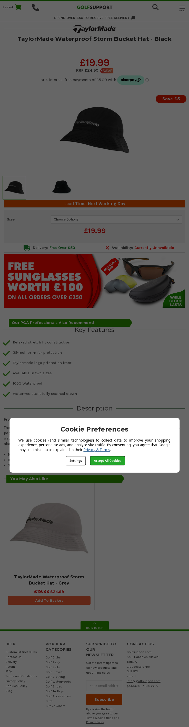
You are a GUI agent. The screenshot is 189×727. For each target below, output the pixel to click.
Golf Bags (53, 662)
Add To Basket (49, 600)
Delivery (11, 662)
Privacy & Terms (96, 449)
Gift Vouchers (55, 706)
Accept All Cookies (107, 460)
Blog (9, 691)
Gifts (49, 701)
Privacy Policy (15, 681)
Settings (75, 460)
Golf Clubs (53, 657)
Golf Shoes (54, 686)
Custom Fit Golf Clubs (21, 652)
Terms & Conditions (99, 718)
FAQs (9, 671)
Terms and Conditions (21, 676)
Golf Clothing (55, 676)
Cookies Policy (16, 686)
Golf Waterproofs (58, 681)
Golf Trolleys (55, 691)
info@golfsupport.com (144, 681)
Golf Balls (53, 667)
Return (10, 666)
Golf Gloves (54, 672)
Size (11, 219)
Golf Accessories (58, 696)
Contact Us (13, 657)
